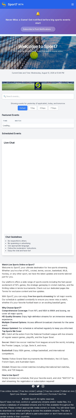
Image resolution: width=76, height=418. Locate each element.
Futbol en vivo (67, 391)
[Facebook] (33, 386)
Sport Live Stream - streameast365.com (28, 394)
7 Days (53, 108)
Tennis (5, 291)
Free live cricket (27, 391)
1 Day (32, 108)
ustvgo (39, 391)
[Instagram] (42, 386)
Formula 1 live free (57, 394)
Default (22, 108)
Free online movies (9, 391)
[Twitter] (38, 386)
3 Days (42, 108)
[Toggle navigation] (72, 4)
